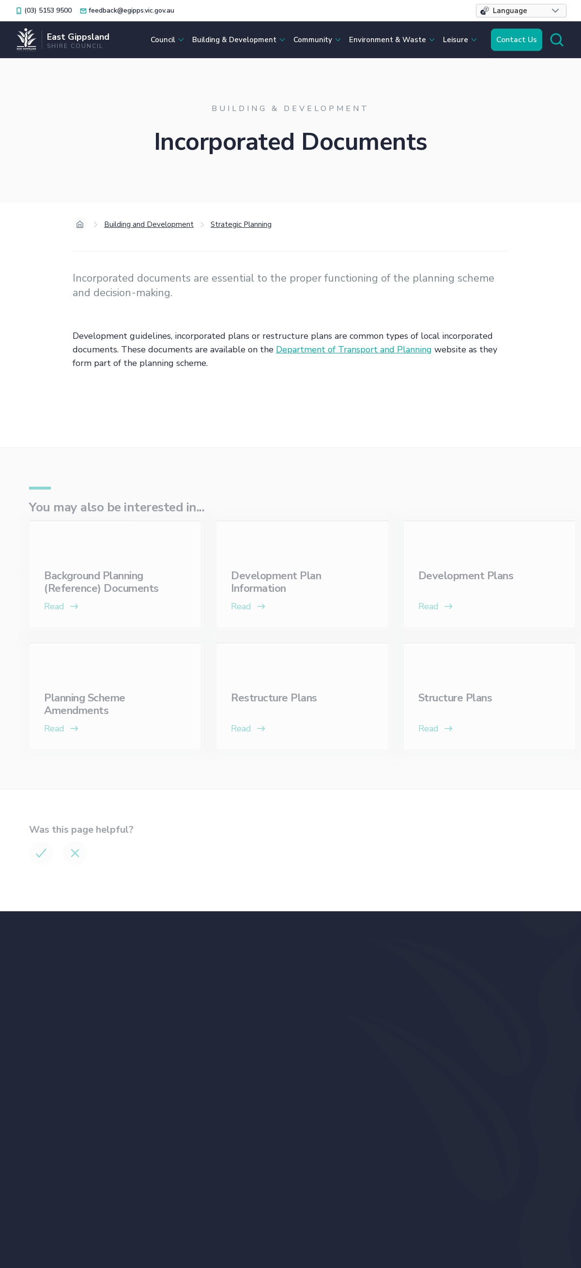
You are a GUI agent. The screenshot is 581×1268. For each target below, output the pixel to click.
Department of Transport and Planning (354, 349)
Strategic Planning (241, 224)
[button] (521, 10)
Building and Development (149, 224)
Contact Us (516, 39)
